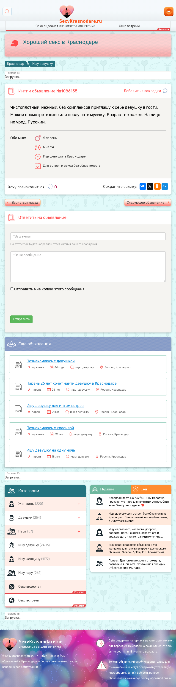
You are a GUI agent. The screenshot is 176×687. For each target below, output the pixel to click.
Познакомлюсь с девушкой (51, 361)
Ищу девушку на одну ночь (51, 450)
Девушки (25, 518)
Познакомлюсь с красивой (50, 428)
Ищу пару (26, 573)
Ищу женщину (29, 559)
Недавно (103, 489)
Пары (22, 531)
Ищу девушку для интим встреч (55, 406)
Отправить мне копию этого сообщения (49, 289)
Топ (140, 489)
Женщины (26, 504)
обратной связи (160, 678)
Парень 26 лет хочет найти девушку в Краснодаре (72, 383)
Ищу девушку (29, 545)
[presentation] (45, 306)
